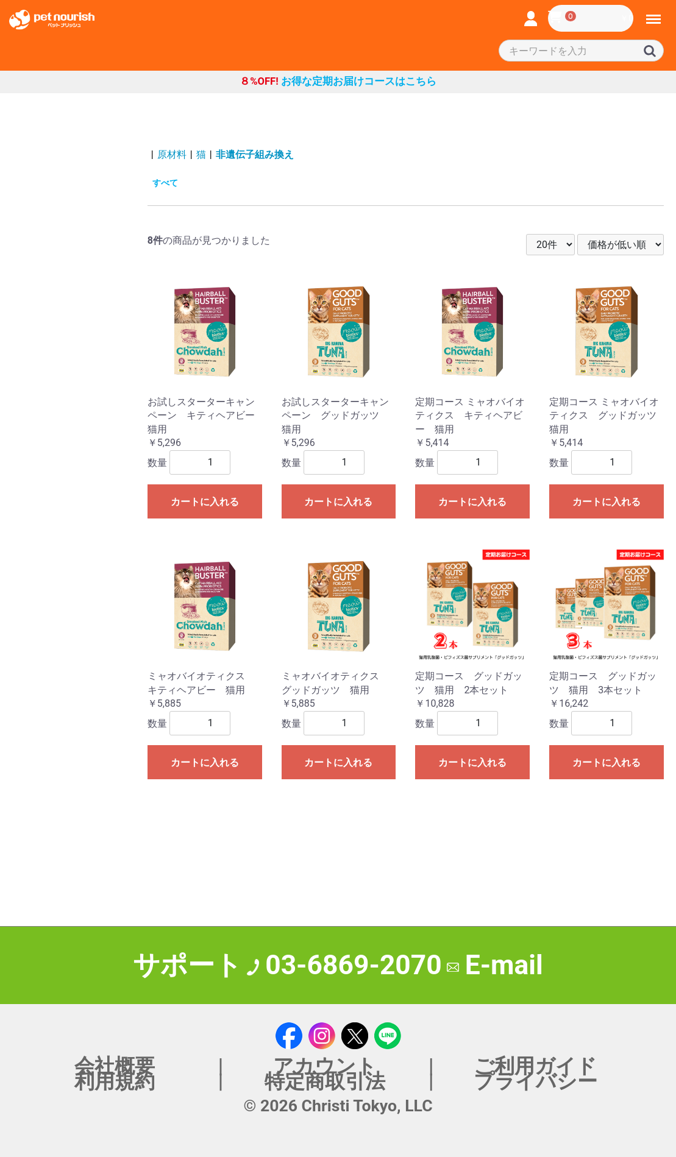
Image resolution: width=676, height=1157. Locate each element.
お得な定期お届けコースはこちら (338, 81)
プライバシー (535, 1081)
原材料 (172, 154)
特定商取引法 (325, 1081)
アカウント (325, 1066)
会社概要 (114, 1066)
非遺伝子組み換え (255, 154)
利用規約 (114, 1081)
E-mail (495, 965)
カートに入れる (205, 502)
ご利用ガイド (535, 1066)
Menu (654, 13)
